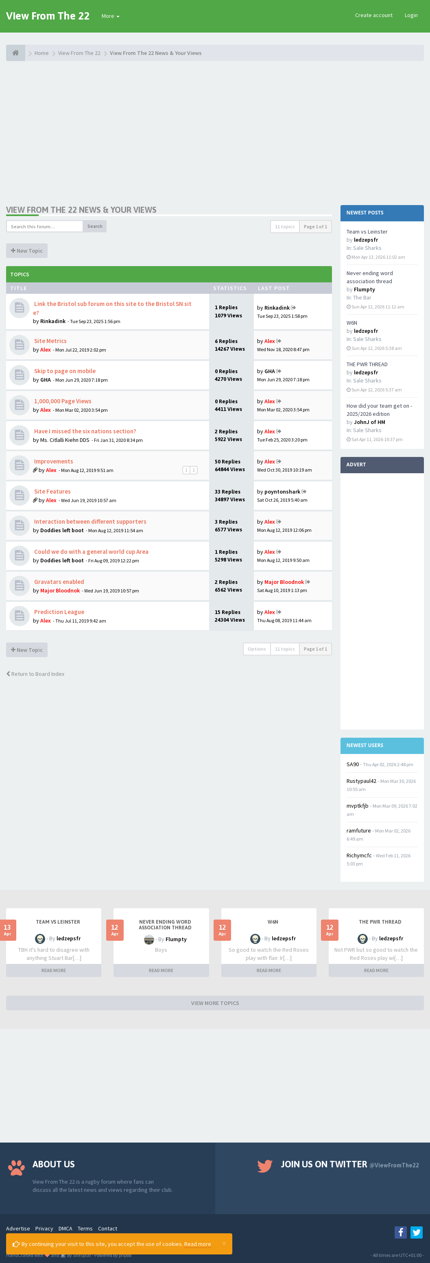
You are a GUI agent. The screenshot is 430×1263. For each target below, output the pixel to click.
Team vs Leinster (367, 231)
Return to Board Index (35, 673)
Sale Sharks (367, 247)
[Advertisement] (215, 132)
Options (257, 649)
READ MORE (53, 970)
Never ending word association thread (165, 925)
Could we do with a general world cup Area (90, 551)
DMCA (65, 1228)
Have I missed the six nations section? (84, 431)
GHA (45, 379)
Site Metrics (50, 341)
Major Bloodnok (60, 590)
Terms (85, 1228)
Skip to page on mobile (64, 371)
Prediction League (58, 612)
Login (411, 15)
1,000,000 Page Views (62, 401)
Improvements (53, 461)
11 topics (285, 226)
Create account (374, 15)
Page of (315, 226)
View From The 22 (47, 16)
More (111, 16)
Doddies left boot (62, 530)
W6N (352, 322)
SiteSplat (81, 1255)
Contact (107, 1228)
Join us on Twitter (350, 1164)
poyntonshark (282, 491)
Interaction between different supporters (89, 521)
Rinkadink (52, 321)
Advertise (18, 1228)
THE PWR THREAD (367, 364)
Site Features (52, 491)
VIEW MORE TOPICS (215, 1003)
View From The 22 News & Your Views (81, 209)
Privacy (44, 1228)
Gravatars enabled (58, 582)
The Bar (362, 297)
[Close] (224, 1243)
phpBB (125, 1255)
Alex (45, 349)
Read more (197, 1244)
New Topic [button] (27, 250)
